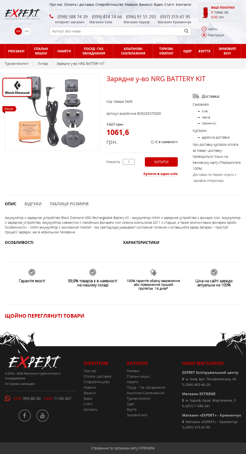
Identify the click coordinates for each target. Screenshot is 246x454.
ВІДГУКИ (33, 203)
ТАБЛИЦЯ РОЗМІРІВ (69, 203)
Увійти (212, 29)
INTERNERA (147, 448)
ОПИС (10, 203)
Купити (161, 161)
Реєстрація (216, 35)
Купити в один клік (160, 173)
